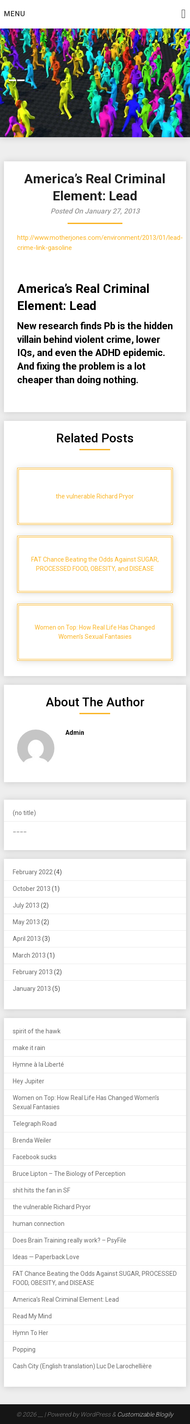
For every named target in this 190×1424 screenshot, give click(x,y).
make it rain (29, 1047)
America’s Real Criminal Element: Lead (66, 1299)
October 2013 (31, 888)
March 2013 (29, 955)
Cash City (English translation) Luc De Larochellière (82, 1366)
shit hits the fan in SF (41, 1190)
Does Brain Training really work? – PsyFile (69, 1240)
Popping (24, 1349)
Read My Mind (32, 1316)
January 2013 (32, 988)
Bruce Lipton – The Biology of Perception (69, 1173)
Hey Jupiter (28, 1081)
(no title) (24, 812)
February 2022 (33, 872)
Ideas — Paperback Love (46, 1256)
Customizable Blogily (145, 1414)
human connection (39, 1223)
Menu (14, 14)
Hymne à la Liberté (38, 1064)
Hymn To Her (30, 1332)
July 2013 (26, 905)
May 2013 (26, 922)
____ (20, 829)
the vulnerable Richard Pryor (52, 1206)
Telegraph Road (35, 1123)
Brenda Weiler (32, 1140)
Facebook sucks (35, 1157)
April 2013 (27, 938)
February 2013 (33, 971)
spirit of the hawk (37, 1031)
